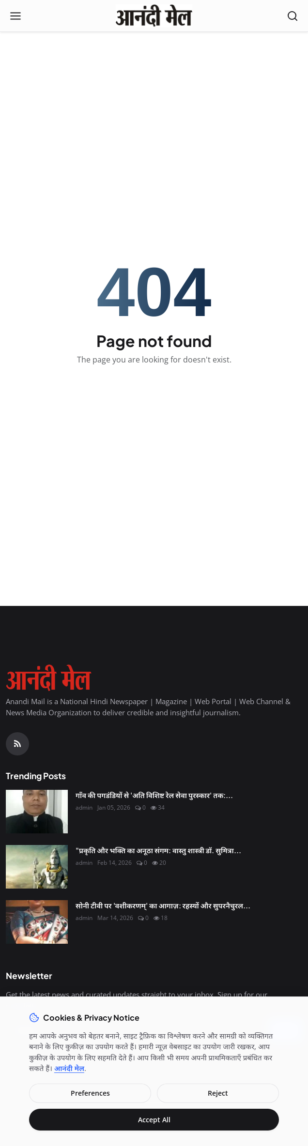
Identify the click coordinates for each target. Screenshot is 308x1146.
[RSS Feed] (17, 743)
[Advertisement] (154, 102)
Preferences (90, 1093)
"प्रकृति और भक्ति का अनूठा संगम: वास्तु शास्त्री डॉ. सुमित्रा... (158, 850)
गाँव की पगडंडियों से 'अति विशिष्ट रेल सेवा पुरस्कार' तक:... (154, 794)
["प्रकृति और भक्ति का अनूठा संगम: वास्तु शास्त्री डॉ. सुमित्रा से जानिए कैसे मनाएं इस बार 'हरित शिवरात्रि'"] (37, 867)
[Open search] (292, 16)
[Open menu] (15, 16)
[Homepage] (154, 16)
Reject (218, 1093)
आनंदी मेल (69, 1068)
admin (84, 807)
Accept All (154, 1119)
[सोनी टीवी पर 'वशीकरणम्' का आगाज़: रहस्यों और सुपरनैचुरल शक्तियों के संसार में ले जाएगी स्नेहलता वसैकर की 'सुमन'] (37, 922)
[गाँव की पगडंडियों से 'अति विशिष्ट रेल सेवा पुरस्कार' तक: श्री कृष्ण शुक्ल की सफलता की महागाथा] (37, 811)
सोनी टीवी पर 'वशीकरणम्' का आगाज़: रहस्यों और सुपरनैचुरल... (163, 905)
